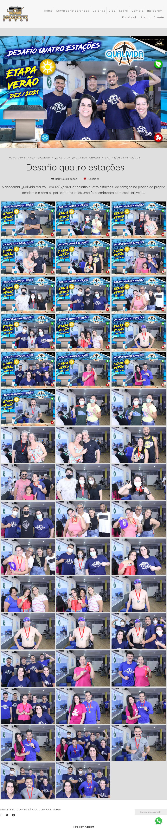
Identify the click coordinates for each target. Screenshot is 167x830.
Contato (138, 10)
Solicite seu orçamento (150, 812)
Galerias (99, 10)
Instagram (155, 10)
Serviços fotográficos (72, 10)
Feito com (83, 826)
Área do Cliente (152, 17)
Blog (112, 10)
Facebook (129, 17)
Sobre (123, 10)
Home (48, 10)
